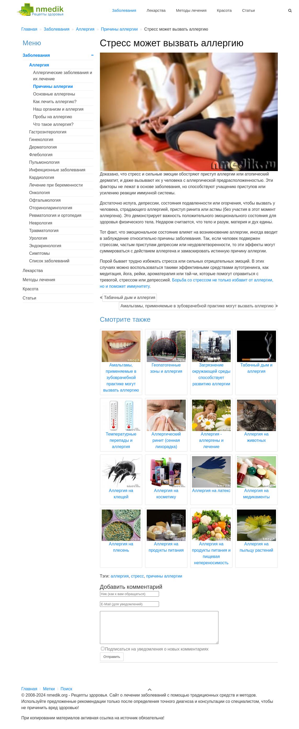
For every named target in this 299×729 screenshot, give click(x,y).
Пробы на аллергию (52, 117)
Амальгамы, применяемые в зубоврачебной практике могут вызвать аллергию (197, 306)
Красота (224, 10)
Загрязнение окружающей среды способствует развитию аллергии (211, 365)
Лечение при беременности (56, 185)
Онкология (39, 192)
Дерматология (43, 147)
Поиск (66, 689)
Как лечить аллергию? (55, 101)
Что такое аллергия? (53, 124)
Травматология (44, 230)
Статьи (248, 10)
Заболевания (124, 10)
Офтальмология (45, 200)
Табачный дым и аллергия (129, 297)
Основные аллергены (54, 94)
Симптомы (39, 253)
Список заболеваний (49, 261)
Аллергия (39, 65)
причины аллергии (164, 576)
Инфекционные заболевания (57, 170)
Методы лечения (191, 10)
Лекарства (156, 10)
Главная (29, 689)
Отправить (112, 663)
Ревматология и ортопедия (55, 215)
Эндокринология (45, 246)
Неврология (40, 223)
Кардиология (41, 177)
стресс (137, 576)
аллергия (120, 576)
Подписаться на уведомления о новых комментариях (157, 655)
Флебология (41, 154)
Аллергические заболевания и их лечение (62, 75)
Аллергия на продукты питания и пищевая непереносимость (211, 544)
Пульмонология (44, 162)
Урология (38, 238)
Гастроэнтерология (47, 132)
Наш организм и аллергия (58, 109)
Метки (49, 689)
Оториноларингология (50, 208)
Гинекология (41, 139)
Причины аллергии (53, 86)
